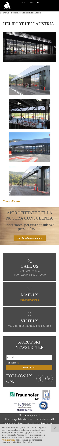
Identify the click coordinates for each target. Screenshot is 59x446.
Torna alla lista (11, 201)
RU (37, 2)
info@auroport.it (29, 299)
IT (20, 2)
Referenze (16, 13)
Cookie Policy (8, 440)
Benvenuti (4, 13)
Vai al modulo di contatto (29, 238)
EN (31, 2)
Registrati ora (29, 367)
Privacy (15, 363)
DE (25, 2)
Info (19, 363)
